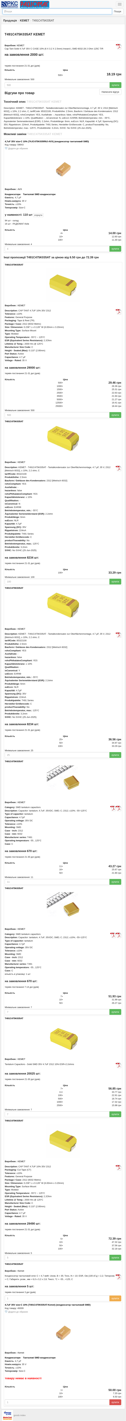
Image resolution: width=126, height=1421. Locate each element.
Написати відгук (110, 92)
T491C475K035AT (14, 264)
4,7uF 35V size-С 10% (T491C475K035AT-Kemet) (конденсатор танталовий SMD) (48, 1305)
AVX (20, 189)
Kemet (21, 1271)
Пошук (117, 11)
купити (115, 85)
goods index (20, 1415)
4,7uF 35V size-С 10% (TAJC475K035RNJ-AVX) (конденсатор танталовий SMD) (47, 141)
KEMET (20, 45)
